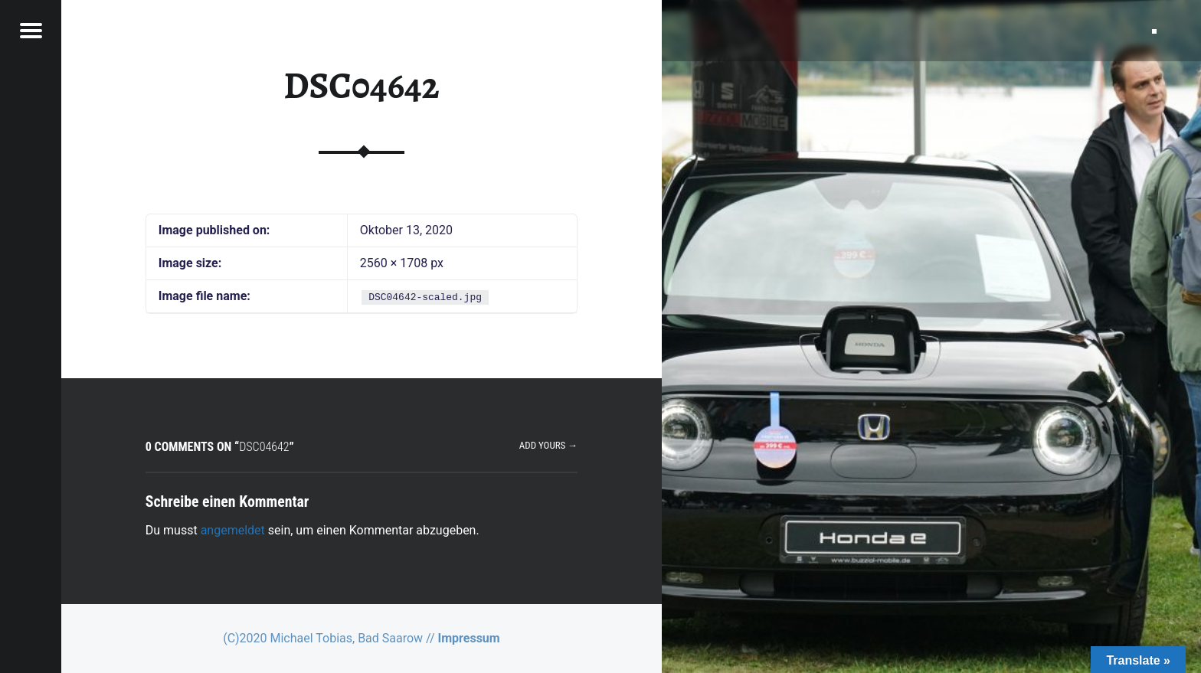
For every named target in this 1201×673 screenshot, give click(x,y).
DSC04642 (361, 85)
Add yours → (548, 445)
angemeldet (233, 530)
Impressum (469, 638)
